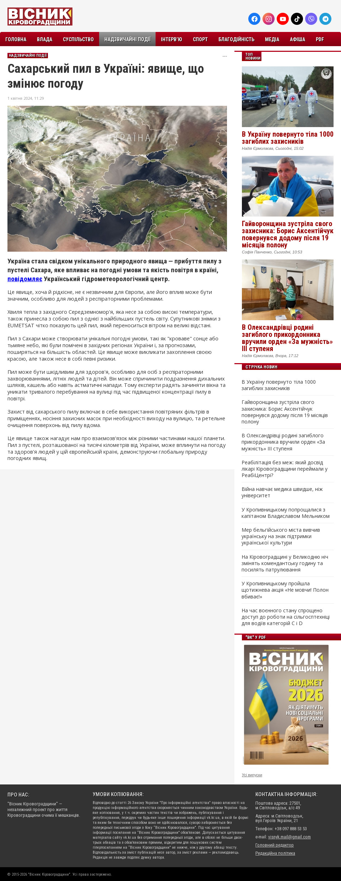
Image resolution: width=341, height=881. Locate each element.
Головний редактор (274, 845)
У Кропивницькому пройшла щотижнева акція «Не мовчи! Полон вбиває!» (285, 590)
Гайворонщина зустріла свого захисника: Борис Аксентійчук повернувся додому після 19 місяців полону (288, 234)
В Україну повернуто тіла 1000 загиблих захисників (288, 138)
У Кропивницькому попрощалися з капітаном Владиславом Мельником (286, 513)
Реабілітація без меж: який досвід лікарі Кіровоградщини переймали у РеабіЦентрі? (285, 468)
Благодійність (236, 39)
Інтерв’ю (171, 39)
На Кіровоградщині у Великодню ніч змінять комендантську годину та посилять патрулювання (285, 563)
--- (224, 56)
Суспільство (78, 39)
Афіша (297, 39)
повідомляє (24, 279)
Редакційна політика (275, 853)
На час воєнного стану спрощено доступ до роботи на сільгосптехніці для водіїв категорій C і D (286, 616)
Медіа (272, 39)
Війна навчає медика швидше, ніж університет (282, 492)
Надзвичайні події (127, 39)
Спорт (200, 39)
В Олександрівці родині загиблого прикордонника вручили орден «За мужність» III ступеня (287, 338)
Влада (44, 39)
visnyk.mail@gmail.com (289, 836)
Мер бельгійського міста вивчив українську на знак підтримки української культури (281, 536)
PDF (320, 39)
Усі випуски (252, 775)
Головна (15, 39)
